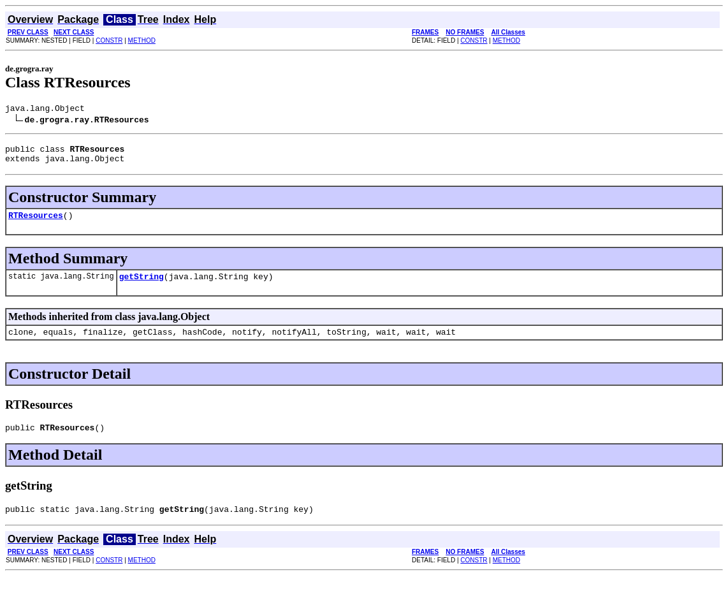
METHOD (142, 40)
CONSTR (109, 40)
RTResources (35, 222)
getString (141, 285)
